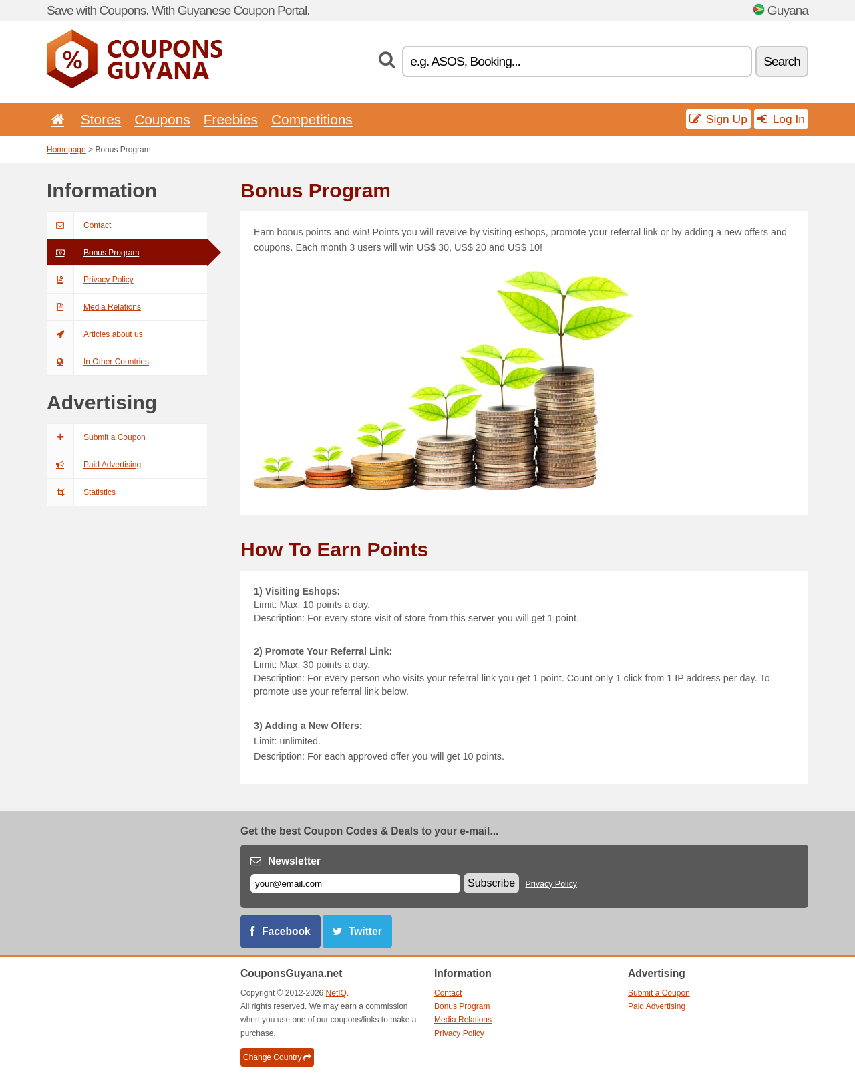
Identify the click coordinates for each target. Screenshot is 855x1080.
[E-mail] (355, 883)
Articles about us (95, 334)
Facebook (286, 931)
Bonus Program (93, 252)
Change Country (277, 1057)
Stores (101, 119)
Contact (79, 225)
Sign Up (718, 119)
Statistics (81, 492)
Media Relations (94, 307)
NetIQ (336, 993)
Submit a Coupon (96, 437)
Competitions (312, 119)
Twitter (365, 931)
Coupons (162, 119)
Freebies (231, 119)
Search (781, 61)
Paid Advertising (94, 464)
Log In (781, 119)
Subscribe (491, 883)
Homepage (66, 149)
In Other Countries (98, 361)
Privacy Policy (90, 279)
